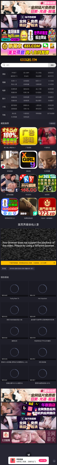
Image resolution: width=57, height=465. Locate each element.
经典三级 (26, 92)
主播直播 (38, 84)
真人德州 (26, 73)
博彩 (4, 74)
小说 (4, 107)
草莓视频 (38, 113)
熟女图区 (38, 100)
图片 (4, 98)
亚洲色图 (26, 97)
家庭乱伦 (26, 105)
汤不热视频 (50, 113)
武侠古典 (51, 105)
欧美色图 (38, 97)
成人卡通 (38, 89)
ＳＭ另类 (51, 84)
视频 (4, 82)
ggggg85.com (28, 60)
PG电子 (14, 73)
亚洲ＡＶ (14, 81)
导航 (4, 115)
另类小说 (26, 109)
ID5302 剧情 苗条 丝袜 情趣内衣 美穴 (21, 268)
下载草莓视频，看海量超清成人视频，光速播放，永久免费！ (32, 263)
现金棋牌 (38, 76)
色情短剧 (26, 117)
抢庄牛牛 (51, 76)
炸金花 (26, 76)
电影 (4, 90)
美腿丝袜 (14, 100)
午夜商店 (26, 113)
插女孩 (14, 113)
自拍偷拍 (26, 81)
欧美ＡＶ (38, 81)
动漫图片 (51, 97)
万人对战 (38, 73)
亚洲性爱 (14, 89)
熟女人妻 (14, 84)
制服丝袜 (14, 92)
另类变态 (51, 92)
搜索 (52, 65)
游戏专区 (51, 73)
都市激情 (14, 105)
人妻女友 (38, 105)
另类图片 (51, 100)
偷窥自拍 (14, 97)
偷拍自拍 (26, 89)
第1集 (4, 268)
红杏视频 (14, 117)
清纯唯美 (26, 100)
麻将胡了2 (14, 76)
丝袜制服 (26, 84)
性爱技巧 (51, 109)
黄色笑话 (38, 109)
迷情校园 (14, 109)
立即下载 (43, 460)
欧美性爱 (51, 89)
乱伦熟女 (38, 92)
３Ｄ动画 (51, 81)
